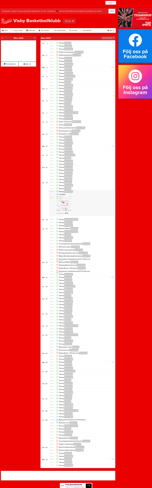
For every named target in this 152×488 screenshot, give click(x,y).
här (57, 11)
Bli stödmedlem (60, 30)
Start (5, 30)
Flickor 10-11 (68, 61)
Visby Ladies (17, 30)
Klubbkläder (86, 30)
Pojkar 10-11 (68, 58)
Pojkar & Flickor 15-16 (71, 113)
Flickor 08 (68, 43)
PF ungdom (68, 98)
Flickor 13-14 (68, 88)
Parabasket (68, 46)
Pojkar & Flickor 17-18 (71, 232)
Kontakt (74, 30)
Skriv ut (27, 64)
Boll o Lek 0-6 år (70, 76)
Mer (111, 30)
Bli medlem (44, 30)
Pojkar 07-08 (79, 52)
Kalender (31, 30)
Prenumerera (9, 64)
